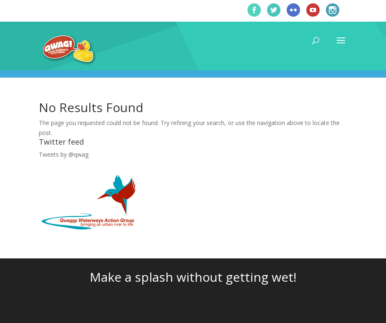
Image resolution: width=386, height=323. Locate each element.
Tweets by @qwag (63, 154)
